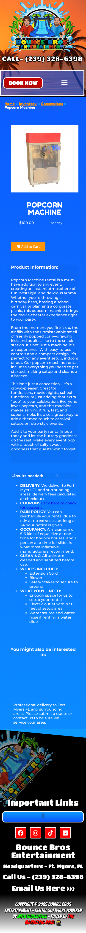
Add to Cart (28, 246)
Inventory (28, 103)
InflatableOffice (32, 916)
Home (10, 103)
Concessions (52, 103)
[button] (23, 83)
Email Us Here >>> (43, 888)
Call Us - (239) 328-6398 (43, 876)
